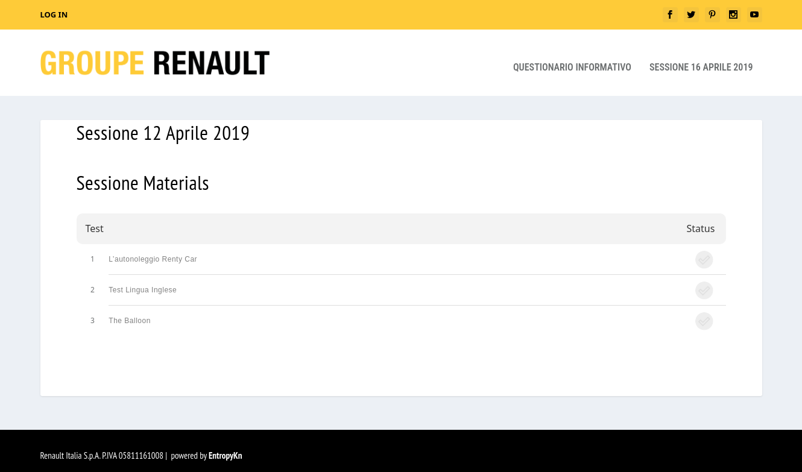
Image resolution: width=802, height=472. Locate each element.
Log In (54, 14)
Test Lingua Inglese (143, 280)
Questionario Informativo (572, 58)
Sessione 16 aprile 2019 (701, 58)
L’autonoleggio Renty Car (153, 249)
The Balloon (130, 311)
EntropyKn (225, 446)
